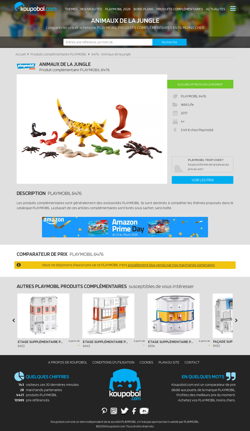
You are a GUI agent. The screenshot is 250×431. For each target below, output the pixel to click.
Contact (192, 362)
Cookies (146, 362)
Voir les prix (203, 180)
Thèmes (71, 9)
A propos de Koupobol (67, 362)
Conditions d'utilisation (113, 362)
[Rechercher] (169, 42)
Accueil (21, 54)
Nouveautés (91, 9)
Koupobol (38, 7)
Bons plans (144, 9)
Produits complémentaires (179, 9)
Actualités (215, 9)
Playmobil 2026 (118, 9)
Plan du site (169, 362)
